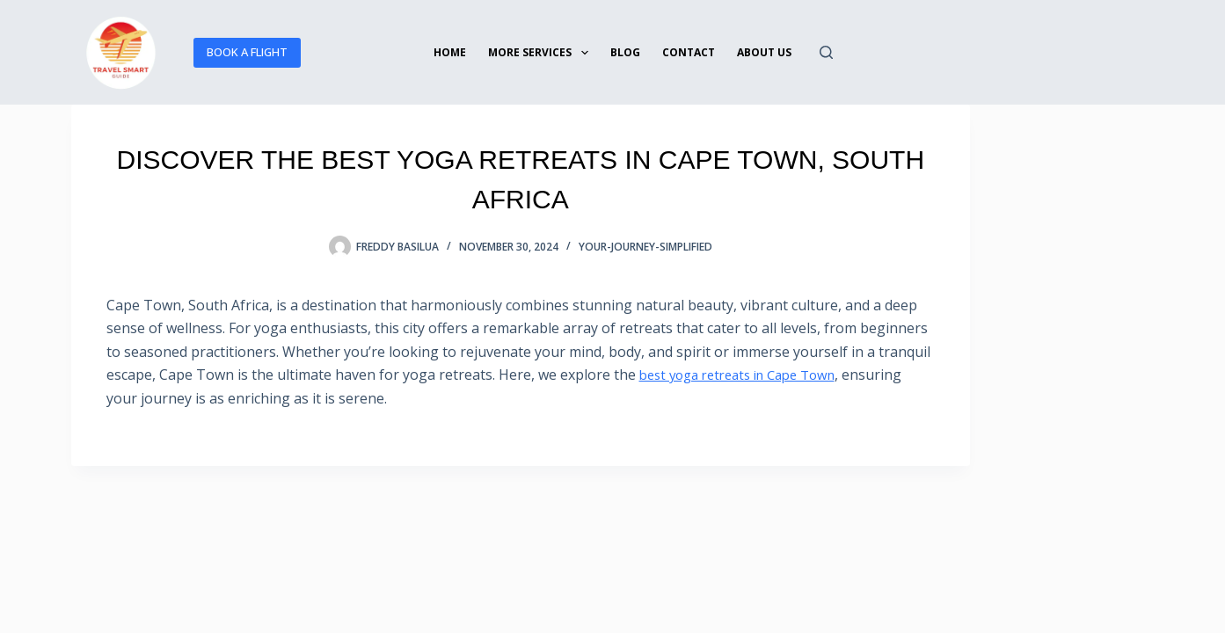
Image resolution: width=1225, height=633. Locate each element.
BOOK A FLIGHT (247, 52)
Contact (688, 52)
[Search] (826, 52)
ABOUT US (764, 52)
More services (541, 52)
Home (450, 52)
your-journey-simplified (645, 246)
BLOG (625, 52)
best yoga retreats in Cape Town (747, 374)
